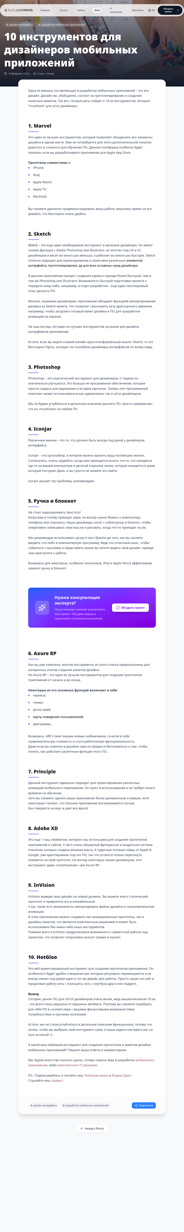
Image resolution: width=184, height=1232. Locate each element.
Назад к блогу (92, 1128)
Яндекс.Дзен (121, 1075)
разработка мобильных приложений (61, 24)
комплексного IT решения (77, 1065)
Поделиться (144, 1105)
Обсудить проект (130, 608)
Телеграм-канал (96, 1075)
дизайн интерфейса (19, 24)
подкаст (57, 1080)
